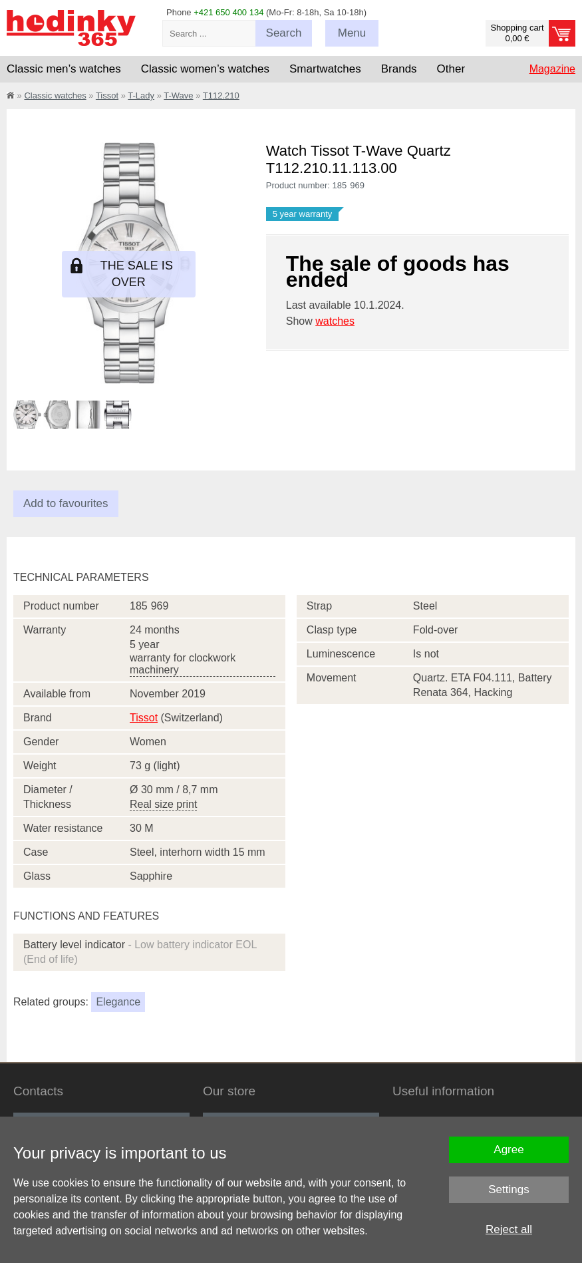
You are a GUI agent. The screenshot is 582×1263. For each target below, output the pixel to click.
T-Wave (178, 95)
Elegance (118, 1001)
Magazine (552, 69)
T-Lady (141, 95)
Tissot (107, 95)
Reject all (509, 1229)
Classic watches (55, 95)
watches (335, 321)
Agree (508, 1149)
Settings (508, 1189)
